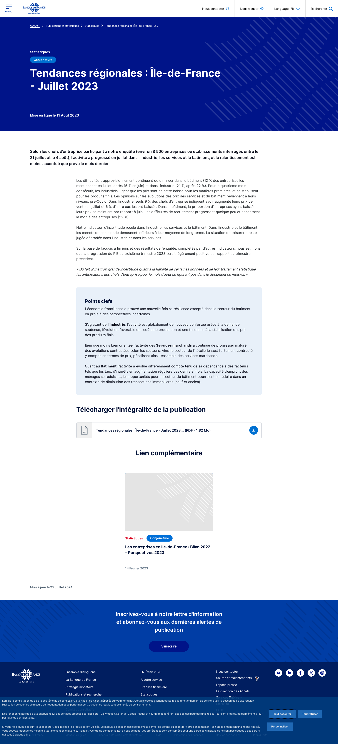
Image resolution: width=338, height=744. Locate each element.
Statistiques (149, 694)
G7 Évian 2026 (151, 672)
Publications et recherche (83, 694)
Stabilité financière (154, 687)
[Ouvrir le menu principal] (8, 8)
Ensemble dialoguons (80, 672)
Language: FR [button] (287, 9)
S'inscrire (168, 646)
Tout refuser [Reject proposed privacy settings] (310, 714)
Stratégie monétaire (79, 687)
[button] (169, 430)
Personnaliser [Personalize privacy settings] (280, 726)
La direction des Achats (233, 691)
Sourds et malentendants (234, 678)
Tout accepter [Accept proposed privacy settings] (282, 714)
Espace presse (226, 685)
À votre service (151, 679)
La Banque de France (80, 679)
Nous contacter (227, 671)
